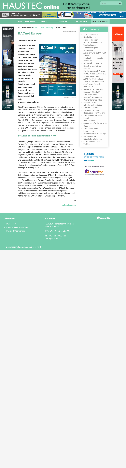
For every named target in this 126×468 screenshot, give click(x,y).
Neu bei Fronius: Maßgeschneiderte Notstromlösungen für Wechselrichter (92, 41)
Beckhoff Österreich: (92, 108)
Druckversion (69, 205)
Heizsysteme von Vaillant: (94, 113)
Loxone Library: (89, 102)
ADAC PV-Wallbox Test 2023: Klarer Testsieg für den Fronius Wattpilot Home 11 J (93, 83)
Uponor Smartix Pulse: (92, 100)
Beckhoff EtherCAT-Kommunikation (91, 93)
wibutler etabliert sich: (92, 105)
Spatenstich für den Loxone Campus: (95, 124)
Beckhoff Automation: (92, 97)
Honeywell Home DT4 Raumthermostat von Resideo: (92, 66)
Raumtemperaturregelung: (94, 134)
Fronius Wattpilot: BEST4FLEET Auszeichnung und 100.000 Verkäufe (94, 52)
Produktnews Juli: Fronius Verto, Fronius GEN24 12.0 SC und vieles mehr (94, 73)
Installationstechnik (26, 21)
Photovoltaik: (89, 121)
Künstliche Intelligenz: (92, 139)
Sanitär (44, 21)
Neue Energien (81, 21)
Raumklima (63, 21)
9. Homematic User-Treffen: (91, 143)
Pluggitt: (87, 118)
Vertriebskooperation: (92, 115)
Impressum (11, 224)
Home (35, 28)
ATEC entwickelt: (90, 35)
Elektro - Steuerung (100, 21)
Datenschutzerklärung (15, 231)
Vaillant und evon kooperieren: (90, 130)
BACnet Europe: (90, 136)
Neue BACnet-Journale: (93, 89)
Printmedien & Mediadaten (17, 227)
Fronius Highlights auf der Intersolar (94, 59)
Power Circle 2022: (91, 110)
